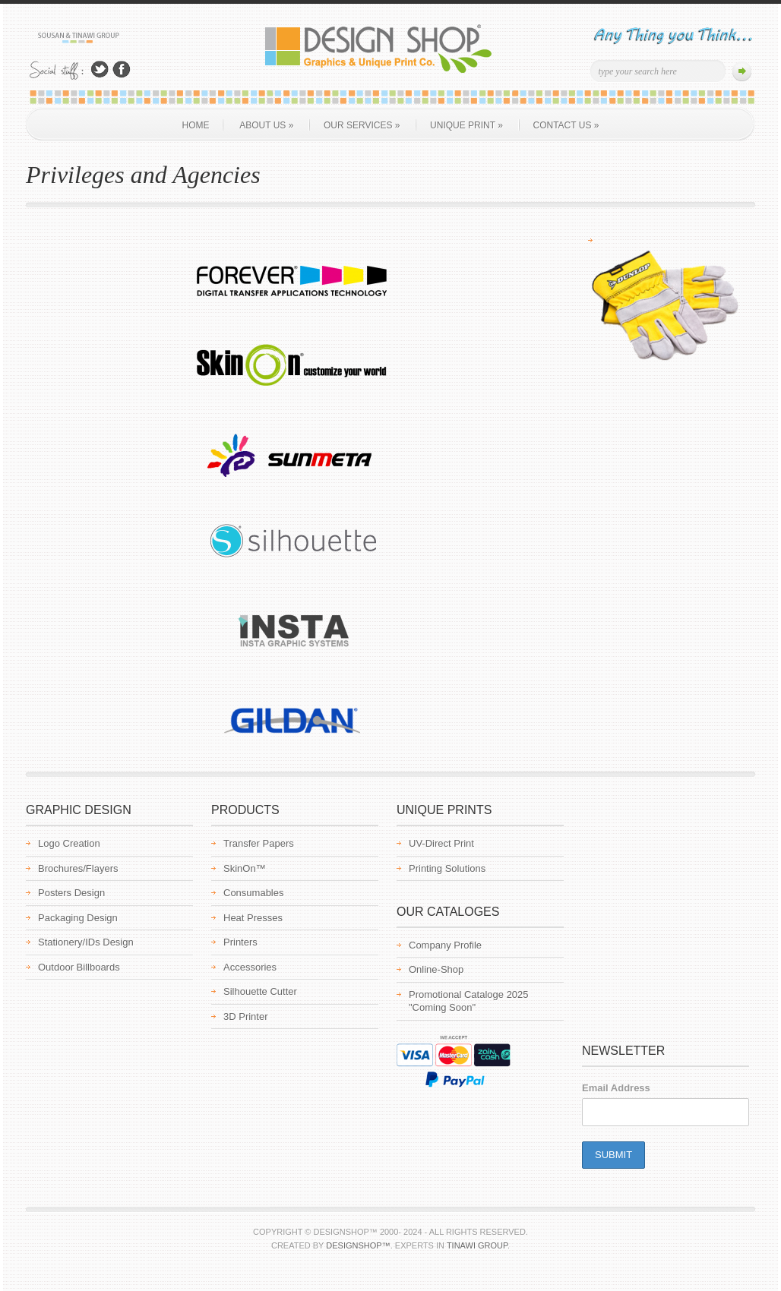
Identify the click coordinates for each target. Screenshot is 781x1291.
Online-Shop (436, 969)
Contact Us (566, 125)
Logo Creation (69, 843)
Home (196, 125)
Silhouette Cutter (260, 991)
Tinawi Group (477, 1245)
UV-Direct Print (441, 843)
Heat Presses (253, 917)
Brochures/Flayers (78, 868)
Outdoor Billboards (79, 967)
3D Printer (245, 1016)
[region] (664, 302)
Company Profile (445, 945)
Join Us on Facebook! (121, 69)
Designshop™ (358, 1245)
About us (266, 125)
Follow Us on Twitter (99, 69)
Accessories (250, 967)
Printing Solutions (447, 868)
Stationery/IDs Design (86, 942)
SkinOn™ (244, 868)
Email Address (616, 1088)
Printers (240, 942)
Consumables (253, 892)
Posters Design (71, 892)
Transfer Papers (258, 843)
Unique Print (466, 125)
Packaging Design (78, 917)
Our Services (362, 125)
